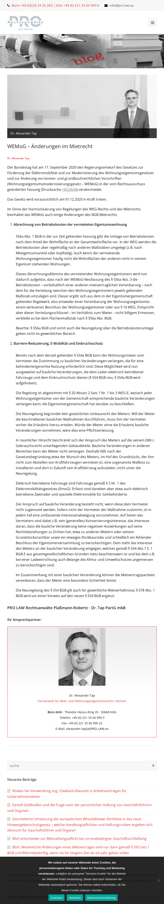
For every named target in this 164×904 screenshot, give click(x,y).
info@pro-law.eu (122, 5)
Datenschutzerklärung (101, 897)
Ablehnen (75, 897)
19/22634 (69, 189)
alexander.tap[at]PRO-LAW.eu (87, 729)
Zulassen (56, 897)
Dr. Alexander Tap (18, 158)
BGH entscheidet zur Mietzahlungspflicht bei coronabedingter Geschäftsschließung (79, 838)
